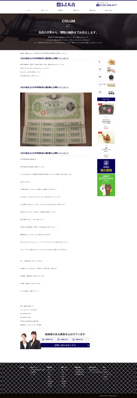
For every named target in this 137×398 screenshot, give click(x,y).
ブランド (50, 374)
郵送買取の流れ (80, 372)
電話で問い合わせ (94, 369)
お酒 (49, 372)
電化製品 (50, 381)
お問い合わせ (108, 10)
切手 (49, 379)
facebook (105, 372)
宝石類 (49, 383)
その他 (49, 386)
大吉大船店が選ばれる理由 (38, 369)
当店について (44, 10)
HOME (22, 53)
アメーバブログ (107, 374)
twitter (105, 369)
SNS (104, 367)
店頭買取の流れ (80, 369)
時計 (49, 376)
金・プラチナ (51, 369)
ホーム (28, 10)
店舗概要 (33, 372)
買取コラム (76, 10)
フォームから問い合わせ (96, 372)
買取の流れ (92, 10)
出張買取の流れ (80, 374)
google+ (105, 376)
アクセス (33, 374)
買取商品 (60, 10)
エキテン (105, 379)
